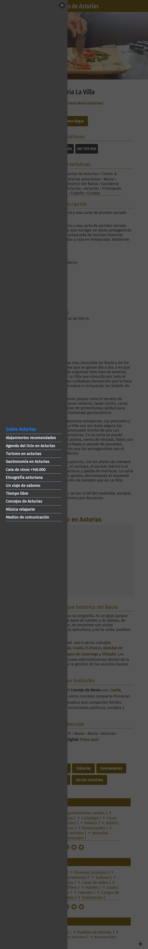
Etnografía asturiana (24, 477)
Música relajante (20, 509)
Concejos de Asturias (24, 501)
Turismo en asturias (23, 453)
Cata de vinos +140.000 (25, 469)
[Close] (62, 5)
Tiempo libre (17, 493)
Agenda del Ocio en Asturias (30, 445)
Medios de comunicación (27, 517)
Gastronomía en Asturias (27, 461)
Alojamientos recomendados (31, 437)
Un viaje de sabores (23, 485)
